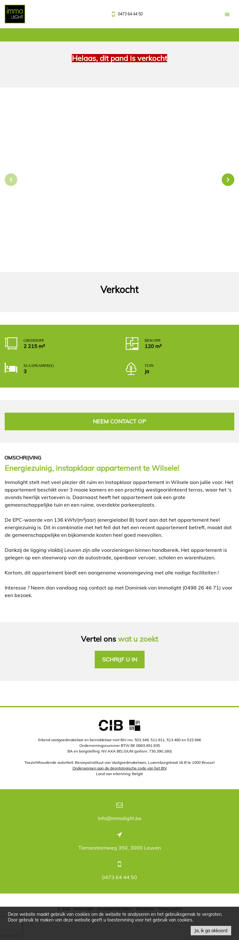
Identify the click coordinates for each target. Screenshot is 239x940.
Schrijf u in (119, 659)
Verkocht (119, 290)
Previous (11, 179)
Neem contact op (119, 421)
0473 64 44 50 (119, 877)
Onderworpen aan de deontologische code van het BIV (119, 768)
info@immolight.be (119, 818)
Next (228, 179)
